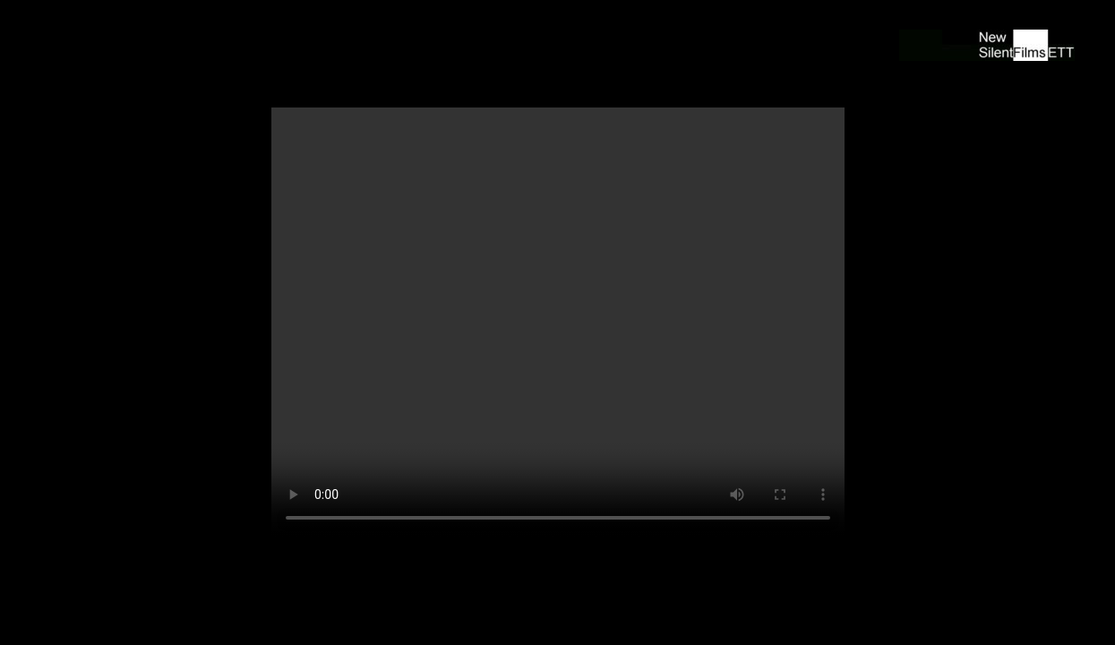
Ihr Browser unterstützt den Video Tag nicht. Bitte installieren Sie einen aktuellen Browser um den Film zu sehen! (558, 323)
